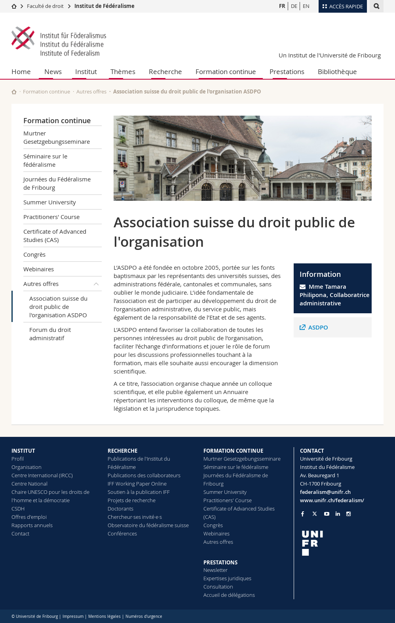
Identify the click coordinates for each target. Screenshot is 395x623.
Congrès (34, 254)
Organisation (26, 467)
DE (294, 6)
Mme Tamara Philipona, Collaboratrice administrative (335, 294)
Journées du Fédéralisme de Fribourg (57, 183)
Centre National (29, 483)
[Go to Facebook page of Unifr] (302, 513)
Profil (17, 458)
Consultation (218, 586)
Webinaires (38, 269)
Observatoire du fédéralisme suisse (148, 525)
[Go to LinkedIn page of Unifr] (338, 513)
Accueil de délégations (229, 594)
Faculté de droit (46, 6)
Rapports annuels (32, 525)
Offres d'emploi (29, 516)
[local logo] (342, 543)
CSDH (18, 508)
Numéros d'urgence (143, 616)
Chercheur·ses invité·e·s (135, 516)
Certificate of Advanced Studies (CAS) (54, 235)
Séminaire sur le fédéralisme (45, 160)
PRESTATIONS (220, 562)
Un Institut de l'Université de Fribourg (330, 55)
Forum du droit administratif (50, 334)
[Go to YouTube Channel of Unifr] (326, 513)
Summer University (49, 202)
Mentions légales (104, 616)
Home (21, 71)
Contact (20, 533)
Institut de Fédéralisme (104, 6)
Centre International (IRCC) (42, 475)
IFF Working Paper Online (137, 483)
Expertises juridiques (227, 578)
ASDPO (318, 327)
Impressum (73, 616)
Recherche (165, 71)
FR (282, 6)
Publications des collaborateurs (144, 475)
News (53, 71)
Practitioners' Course (51, 217)
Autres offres (91, 91)
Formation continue (226, 71)
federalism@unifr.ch (325, 491)
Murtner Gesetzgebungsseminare (56, 137)
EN (306, 6)
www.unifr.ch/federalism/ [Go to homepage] (332, 500)
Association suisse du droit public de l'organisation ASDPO (58, 306)
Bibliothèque (337, 71)
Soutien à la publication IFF (139, 491)
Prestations (287, 71)
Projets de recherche (132, 500)
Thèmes (122, 71)
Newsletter (215, 569)
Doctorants (120, 508)
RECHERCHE (122, 450)
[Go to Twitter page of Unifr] (314, 513)
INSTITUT (23, 450)
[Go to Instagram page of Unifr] (348, 513)
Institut (86, 71)
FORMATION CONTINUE (233, 450)
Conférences (122, 533)
